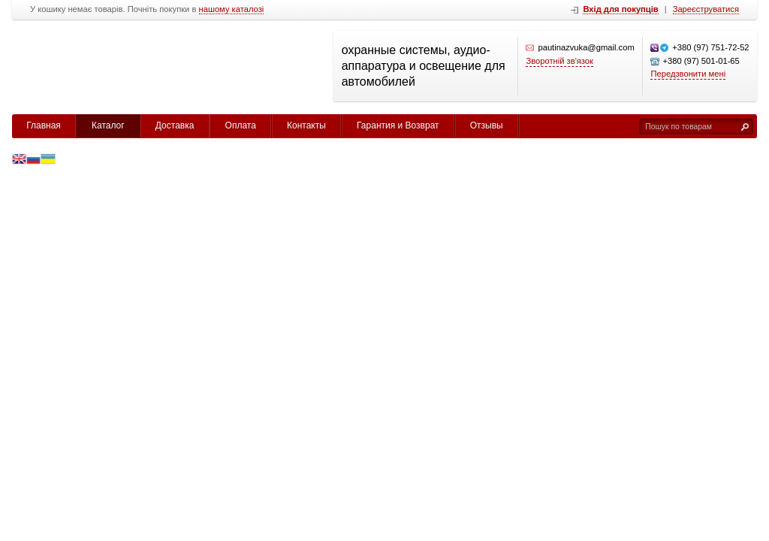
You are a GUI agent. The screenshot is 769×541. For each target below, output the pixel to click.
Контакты (306, 125)
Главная (43, 125)
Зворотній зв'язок (559, 60)
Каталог (108, 125)
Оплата (240, 125)
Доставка (175, 125)
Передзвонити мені (687, 73)
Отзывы (486, 125)
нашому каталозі (231, 9)
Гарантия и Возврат (398, 125)
